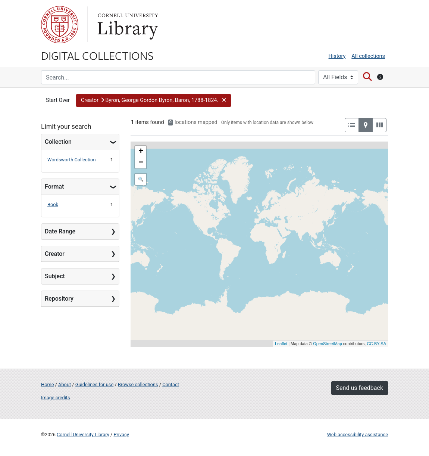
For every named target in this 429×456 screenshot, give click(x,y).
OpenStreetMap (327, 343)
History (337, 56)
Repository (59, 298)
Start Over (58, 100)
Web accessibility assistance (357, 434)
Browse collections (138, 384)
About (64, 384)
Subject (55, 276)
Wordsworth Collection (71, 159)
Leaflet (281, 343)
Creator (55, 253)
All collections (368, 56)
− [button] (140, 162)
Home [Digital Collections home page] (47, 384)
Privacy (121, 434)
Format (54, 186)
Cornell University (59, 24)
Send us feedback (359, 387)
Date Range (60, 231)
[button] (153, 100)
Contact (170, 384)
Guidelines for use (94, 384)
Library (127, 24)
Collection (58, 141)
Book (52, 204)
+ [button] (140, 151)
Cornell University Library (83, 434)
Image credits (55, 397)
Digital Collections (97, 55)
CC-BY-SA (376, 343)
